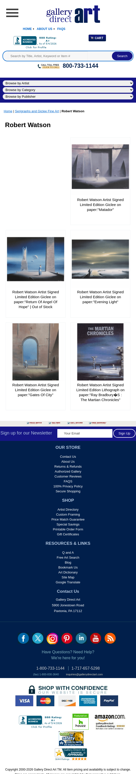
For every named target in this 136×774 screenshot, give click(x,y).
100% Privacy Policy (68, 486)
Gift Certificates (68, 534)
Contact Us (68, 456)
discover (67, 700)
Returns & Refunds (68, 466)
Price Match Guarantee (68, 519)
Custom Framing (68, 514)
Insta (52, 638)
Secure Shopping (68, 491)
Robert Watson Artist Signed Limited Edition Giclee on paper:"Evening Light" (100, 297)
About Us (44, 29)
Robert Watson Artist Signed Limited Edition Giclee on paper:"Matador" (100, 205)
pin (66, 638)
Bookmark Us (68, 567)
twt (37, 638)
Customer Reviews (67, 476)
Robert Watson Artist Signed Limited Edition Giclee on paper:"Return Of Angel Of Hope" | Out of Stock (35, 299)
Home (27, 29)
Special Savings (68, 524)
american (88, 700)
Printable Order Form (68, 529)
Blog (68, 562)
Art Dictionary (68, 572)
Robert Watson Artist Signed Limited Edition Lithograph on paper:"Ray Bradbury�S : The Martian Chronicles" (100, 392)
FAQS (68, 481)
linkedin (81, 638)
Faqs (61, 29)
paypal (109, 700)
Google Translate (68, 582)
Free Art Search (68, 557)
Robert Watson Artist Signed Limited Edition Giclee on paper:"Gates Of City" (35, 390)
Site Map (68, 577)
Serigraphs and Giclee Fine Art (37, 111)
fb (23, 638)
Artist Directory (67, 509)
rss (110, 638)
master (45, 700)
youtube (95, 638)
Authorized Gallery (68, 471)
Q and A (68, 552)
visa (24, 700)
